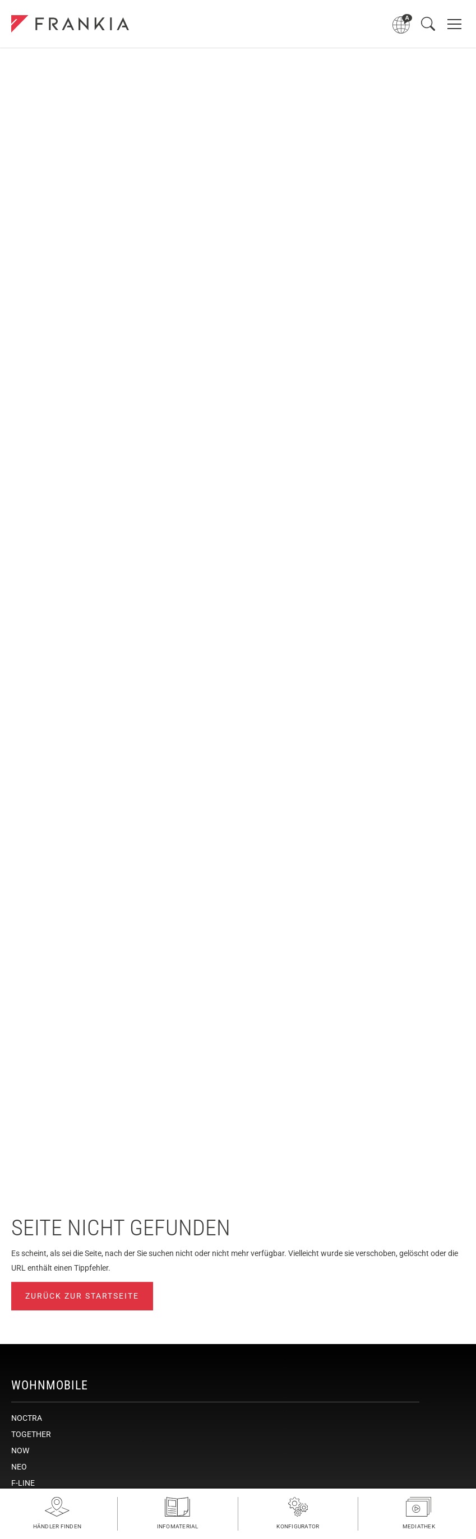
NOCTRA (26, 1418)
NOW (20, 1450)
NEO (19, 1466)
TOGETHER (31, 1434)
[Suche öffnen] (428, 24)
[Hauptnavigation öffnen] (454, 24)
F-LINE (23, 1482)
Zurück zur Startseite (82, 1295)
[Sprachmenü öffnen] (402, 24)
